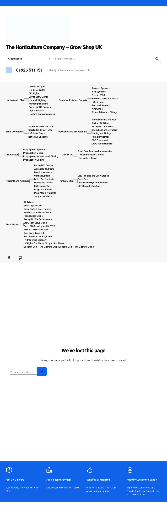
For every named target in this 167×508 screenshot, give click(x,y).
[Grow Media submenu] (75, 181)
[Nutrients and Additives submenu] (31, 181)
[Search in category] (28, 59)
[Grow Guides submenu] (21, 224)
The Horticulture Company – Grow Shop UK (60, 47)
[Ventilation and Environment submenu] (89, 132)
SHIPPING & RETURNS (34, 3)
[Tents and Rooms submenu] (26, 132)
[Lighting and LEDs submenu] (26, 100)
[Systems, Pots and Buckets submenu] (89, 100)
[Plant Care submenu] (75, 154)
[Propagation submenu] (20, 154)
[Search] (157, 58)
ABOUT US (15, 3)
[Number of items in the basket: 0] (20, 257)
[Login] (9, 257)
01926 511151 (29, 70)
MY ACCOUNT (55, 3)
